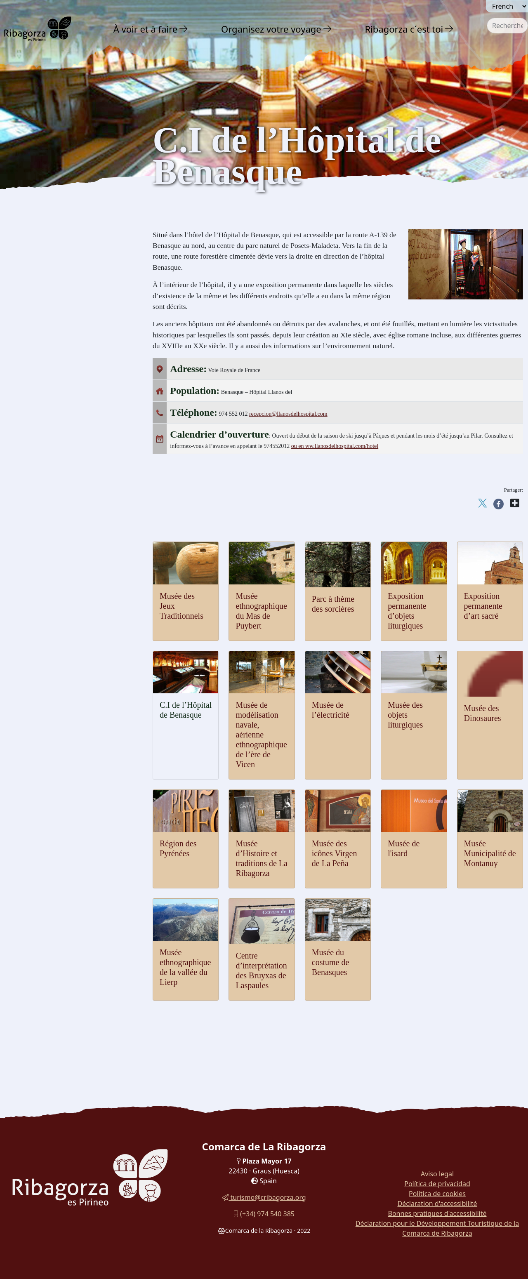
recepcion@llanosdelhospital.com (288, 414)
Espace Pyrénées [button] (40, 370)
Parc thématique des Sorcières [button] (57, 505)
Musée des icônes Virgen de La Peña (334, 853)
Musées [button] (27, 287)
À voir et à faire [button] (145, 28)
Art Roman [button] (32, 221)
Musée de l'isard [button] (39, 317)
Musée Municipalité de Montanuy (490, 853)
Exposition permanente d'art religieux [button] (67, 468)
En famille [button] (34, 641)
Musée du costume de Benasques (330, 962)
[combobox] (507, 25)
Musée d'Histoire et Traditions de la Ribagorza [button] (65, 351)
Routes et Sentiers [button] (47, 660)
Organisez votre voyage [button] (271, 28)
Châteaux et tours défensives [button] (60, 204)
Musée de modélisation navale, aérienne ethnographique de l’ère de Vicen (261, 734)
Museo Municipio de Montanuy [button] (59, 535)
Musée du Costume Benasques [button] (58, 588)
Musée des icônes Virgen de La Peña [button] (66, 333)
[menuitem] (152, 28)
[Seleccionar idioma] (507, 6)
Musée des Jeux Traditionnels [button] (57, 302)
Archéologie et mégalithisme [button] (60, 254)
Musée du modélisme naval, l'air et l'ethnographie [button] (64, 434)
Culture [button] (28, 187)
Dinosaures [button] (32, 270)
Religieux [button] (30, 237)
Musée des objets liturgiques (405, 714)
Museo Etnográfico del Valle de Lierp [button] (67, 551)
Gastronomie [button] (38, 623)
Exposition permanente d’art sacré (483, 605)
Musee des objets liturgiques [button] (55, 400)
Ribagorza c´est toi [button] (404, 28)
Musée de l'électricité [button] (46, 415)
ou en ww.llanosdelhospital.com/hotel (334, 446)
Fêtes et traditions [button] (43, 605)
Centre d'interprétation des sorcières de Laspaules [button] (69, 570)
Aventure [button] (31, 169)
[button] (183, 28)
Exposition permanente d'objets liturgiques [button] (59, 487)
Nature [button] (27, 151)
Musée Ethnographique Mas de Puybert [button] (70, 520)
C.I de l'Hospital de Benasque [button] (57, 453)
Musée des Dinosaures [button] (47, 385)
